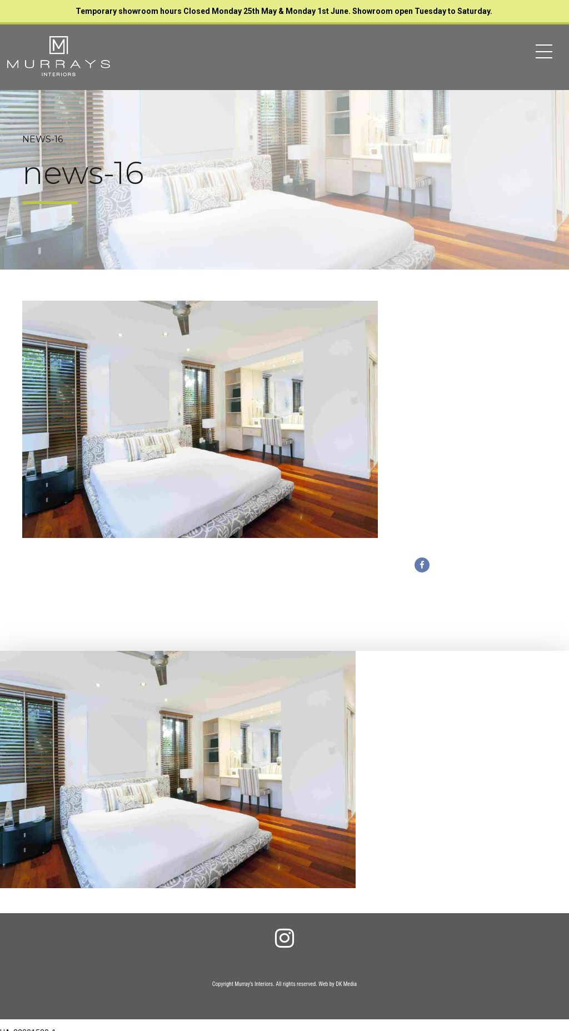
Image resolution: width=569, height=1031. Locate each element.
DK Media (346, 984)
